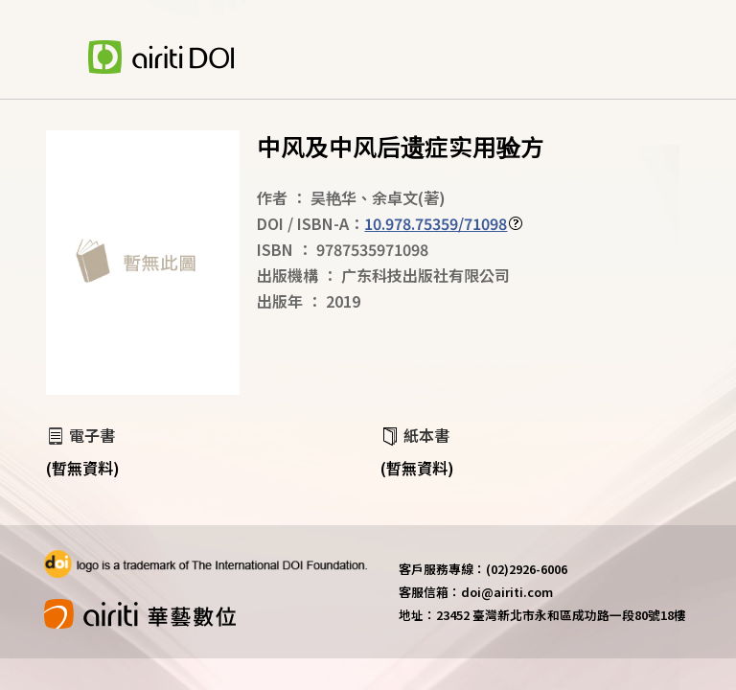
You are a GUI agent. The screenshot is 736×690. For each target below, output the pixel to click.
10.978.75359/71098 (435, 223)
